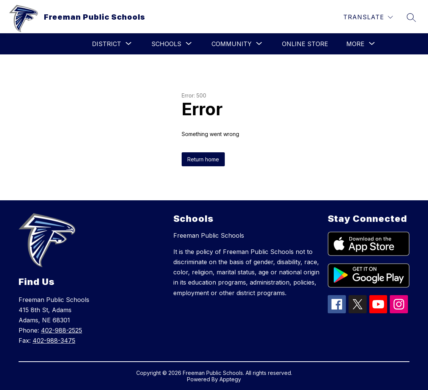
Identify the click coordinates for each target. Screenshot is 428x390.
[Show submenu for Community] (232, 43)
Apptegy (230, 379)
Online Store (305, 44)
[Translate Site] (368, 17)
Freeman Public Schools (208, 235)
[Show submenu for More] (355, 43)
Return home (203, 159)
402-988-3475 (54, 340)
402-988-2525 (61, 330)
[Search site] (411, 17)
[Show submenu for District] (106, 43)
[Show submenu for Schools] (166, 43)
